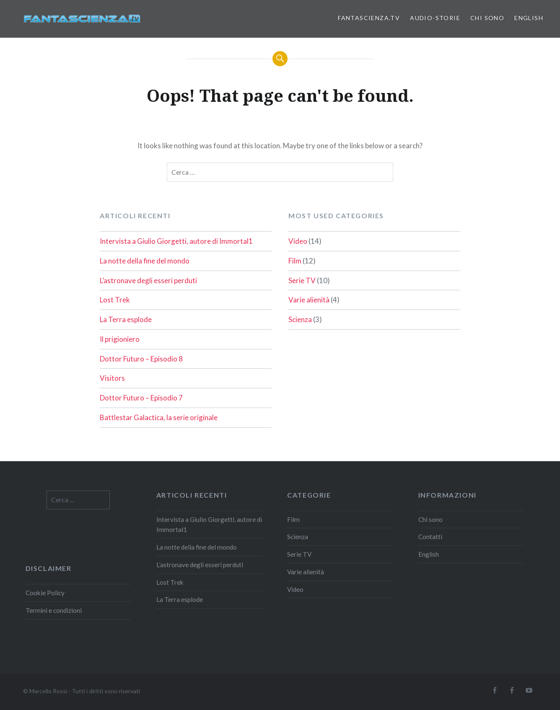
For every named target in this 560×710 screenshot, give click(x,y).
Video (297, 241)
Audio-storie (435, 17)
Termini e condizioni (54, 610)
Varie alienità (308, 299)
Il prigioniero (120, 339)
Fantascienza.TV (369, 17)
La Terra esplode (126, 319)
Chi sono (487, 17)
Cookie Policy (45, 592)
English (528, 17)
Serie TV (302, 280)
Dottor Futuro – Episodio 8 (141, 358)
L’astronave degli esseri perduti (148, 280)
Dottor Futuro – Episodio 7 (141, 397)
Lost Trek (115, 299)
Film (294, 260)
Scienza (300, 319)
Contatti (430, 536)
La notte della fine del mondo (144, 260)
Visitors (112, 378)
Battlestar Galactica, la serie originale (159, 417)
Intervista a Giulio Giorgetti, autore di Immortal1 (176, 241)
